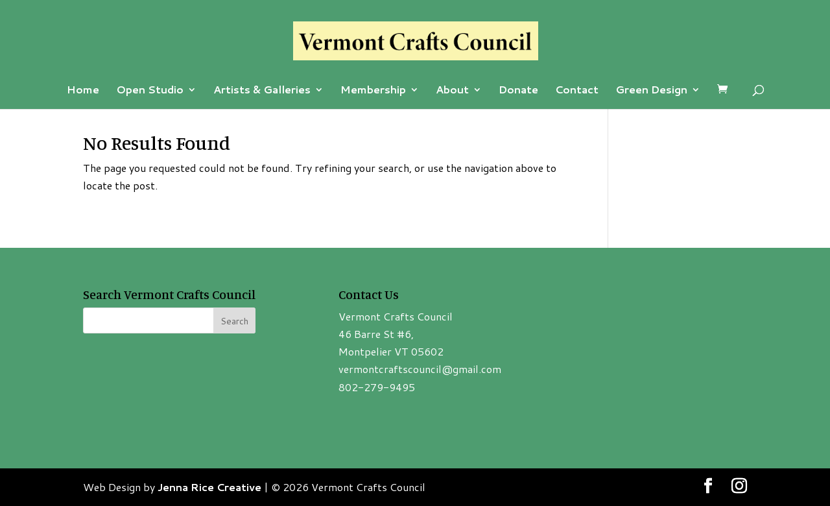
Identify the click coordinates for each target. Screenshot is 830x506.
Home (83, 91)
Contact (577, 91)
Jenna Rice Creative (209, 486)
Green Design (651, 91)
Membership (373, 91)
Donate (518, 91)
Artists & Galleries (262, 91)
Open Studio (150, 91)
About (452, 91)
